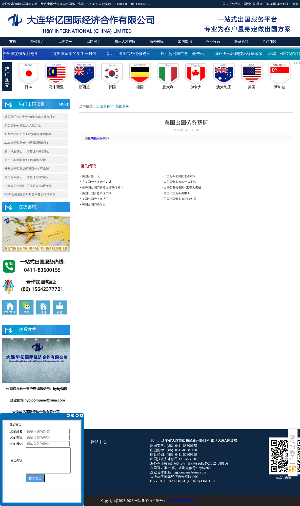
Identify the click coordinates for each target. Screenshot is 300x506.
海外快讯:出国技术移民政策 (239, 54)
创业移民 (213, 41)
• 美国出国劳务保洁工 (94, 199)
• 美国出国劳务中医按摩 (96, 193)
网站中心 (99, 442)
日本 (266, 4)
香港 (260, 4)
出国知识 (185, 41)
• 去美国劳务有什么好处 (96, 182)
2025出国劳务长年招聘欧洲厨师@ (26, 142)
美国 (273, 4)
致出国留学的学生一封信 (75, 54)
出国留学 (93, 41)
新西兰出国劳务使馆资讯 (129, 54)
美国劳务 (122, 106)
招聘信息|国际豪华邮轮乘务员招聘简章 (29, 194)
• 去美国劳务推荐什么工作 (179, 182)
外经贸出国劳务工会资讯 (183, 54)
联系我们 (241, 41)
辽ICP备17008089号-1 (182, 501)
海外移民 (157, 41)
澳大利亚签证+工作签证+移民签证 (26, 151)
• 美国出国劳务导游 (93, 204)
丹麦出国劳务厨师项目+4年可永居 (26, 168)
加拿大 (293, 4)
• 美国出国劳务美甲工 (176, 193)
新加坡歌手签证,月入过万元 (22, 125)
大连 (238, 4)
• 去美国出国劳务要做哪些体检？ (101, 187)
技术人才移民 (125, 41)
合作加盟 (269, 41)
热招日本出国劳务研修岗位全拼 (25, 160)
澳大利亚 (283, 4)
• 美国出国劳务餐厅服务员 (179, 199)
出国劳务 (65, 41)
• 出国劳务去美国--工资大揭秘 (181, 187)
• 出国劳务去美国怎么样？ (179, 176)
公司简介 (37, 41)
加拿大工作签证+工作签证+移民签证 (28, 186)
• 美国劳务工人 (90, 176)
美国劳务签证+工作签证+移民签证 (26, 177)
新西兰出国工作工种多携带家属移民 (28, 134)
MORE (64, 104)
